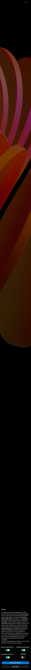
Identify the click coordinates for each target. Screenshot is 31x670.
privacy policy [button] (25, 614)
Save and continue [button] (15, 662)
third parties (4, 622)
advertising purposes (6, 628)
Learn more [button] (15, 666)
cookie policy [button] (25, 618)
